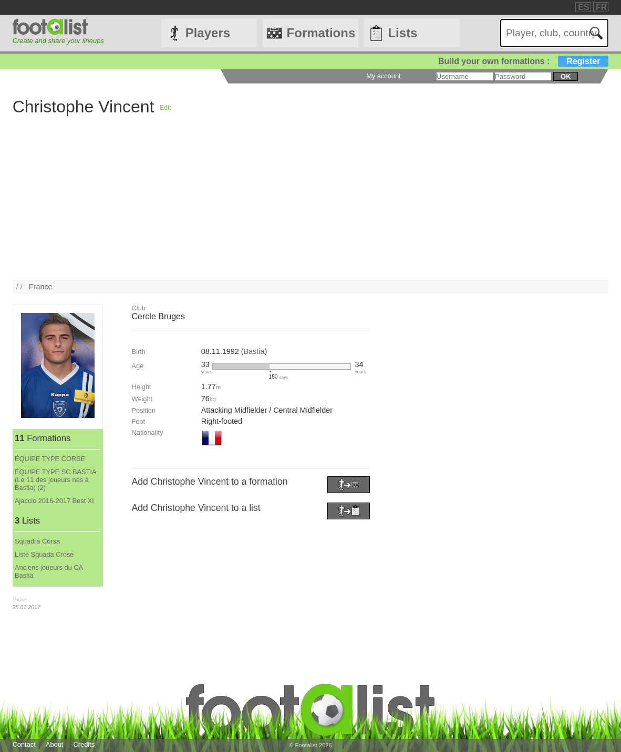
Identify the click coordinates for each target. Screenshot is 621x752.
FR (601, 7)
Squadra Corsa (37, 541)
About (54, 744)
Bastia (253, 351)
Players (207, 33)
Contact (24, 744)
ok (566, 76)
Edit (165, 107)
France (41, 287)
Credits (84, 744)
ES (583, 7)
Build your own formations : (523, 61)
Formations (321, 33)
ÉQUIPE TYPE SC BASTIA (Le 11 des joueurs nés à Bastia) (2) (55, 480)
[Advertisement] (311, 206)
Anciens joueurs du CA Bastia (48, 571)
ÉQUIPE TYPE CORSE (50, 459)
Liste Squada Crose (44, 554)
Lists (402, 33)
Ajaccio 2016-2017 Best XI (54, 501)
